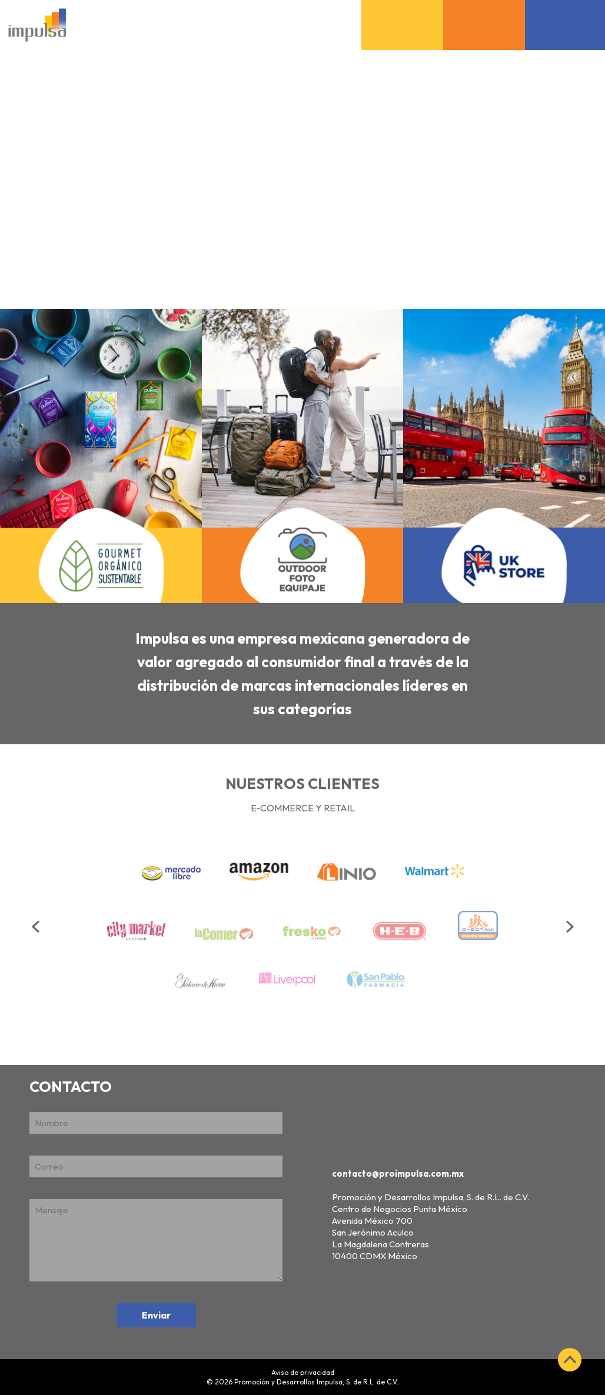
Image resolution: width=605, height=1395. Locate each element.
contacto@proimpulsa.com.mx (398, 1173)
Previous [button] (37, 927)
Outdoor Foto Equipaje (484, 10)
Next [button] (571, 927)
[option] (302, 920)
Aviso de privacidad (302, 1372)
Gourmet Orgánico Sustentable (402, 10)
